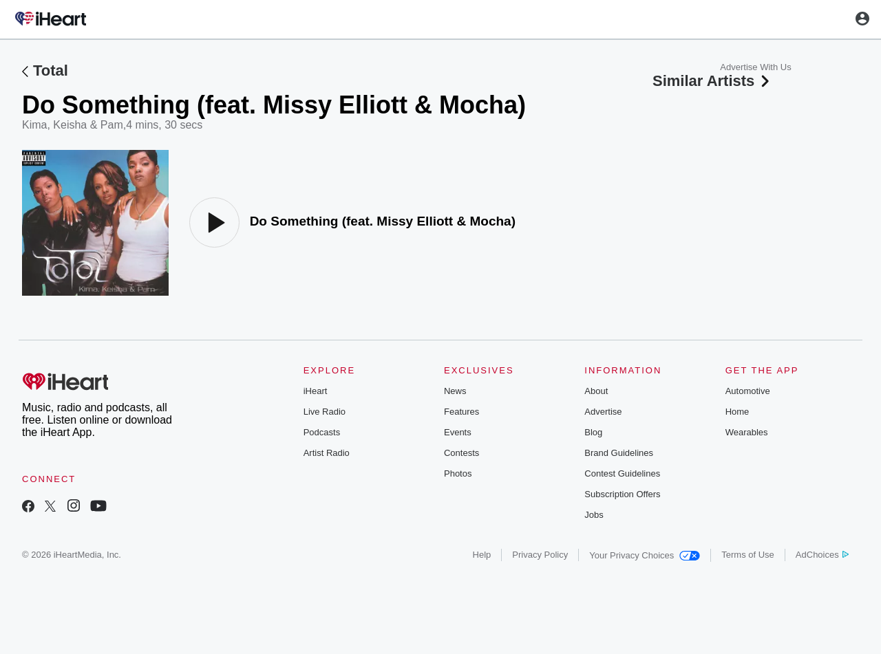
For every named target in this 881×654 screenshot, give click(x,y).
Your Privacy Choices (644, 555)
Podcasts (322, 432)
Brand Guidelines (618, 453)
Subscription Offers (622, 494)
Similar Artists (712, 80)
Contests (461, 453)
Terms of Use (747, 554)
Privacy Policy (540, 554)
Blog (593, 432)
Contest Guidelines (622, 473)
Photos (457, 473)
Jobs (593, 515)
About (596, 391)
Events (457, 432)
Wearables (746, 432)
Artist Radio (327, 453)
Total (50, 70)
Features (461, 411)
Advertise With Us (755, 67)
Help (482, 554)
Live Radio (325, 411)
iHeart (316, 391)
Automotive (747, 391)
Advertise (603, 411)
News (455, 391)
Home (737, 411)
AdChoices (822, 554)
